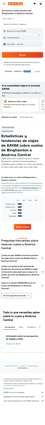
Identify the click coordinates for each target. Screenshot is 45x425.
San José (18, 190)
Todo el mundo (32, 366)
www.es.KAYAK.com (11, 366)
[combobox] (8, 18)
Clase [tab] (21, 327)
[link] (22, 227)
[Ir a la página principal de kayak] (15, 3)
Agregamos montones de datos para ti (24, 396)
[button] (4, 3)
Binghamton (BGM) (13, 344)
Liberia (3, 192)
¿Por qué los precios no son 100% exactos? (24, 400)
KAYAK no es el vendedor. (24, 392)
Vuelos (22, 366)
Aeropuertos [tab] (10, 327)
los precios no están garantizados (14, 385)
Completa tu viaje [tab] (34, 327)
